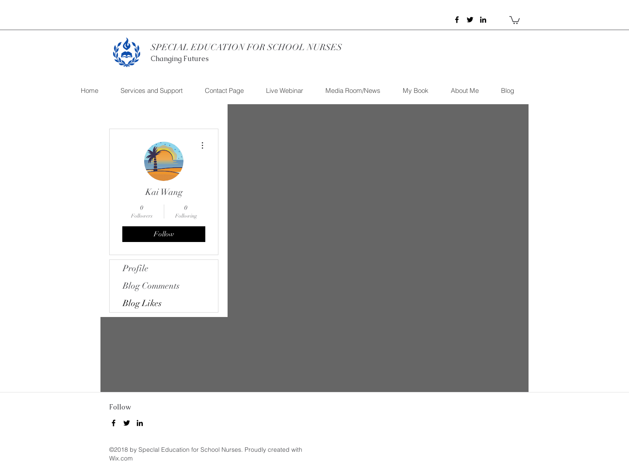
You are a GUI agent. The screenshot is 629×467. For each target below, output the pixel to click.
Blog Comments (151, 285)
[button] (514, 19)
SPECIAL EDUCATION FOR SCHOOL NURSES (246, 47)
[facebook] (457, 19)
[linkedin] (483, 19)
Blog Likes (142, 303)
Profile (136, 268)
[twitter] (470, 19)
